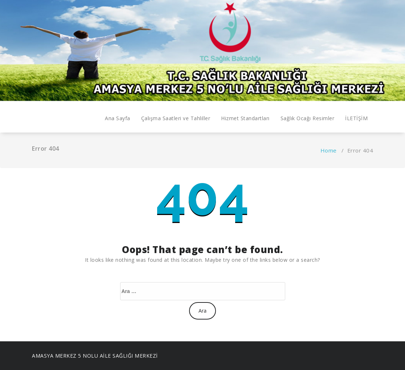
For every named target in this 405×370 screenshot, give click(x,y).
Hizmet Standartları (245, 118)
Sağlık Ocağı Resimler (308, 118)
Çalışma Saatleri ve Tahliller (175, 118)
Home (328, 150)
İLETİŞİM (356, 118)
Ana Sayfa (117, 118)
